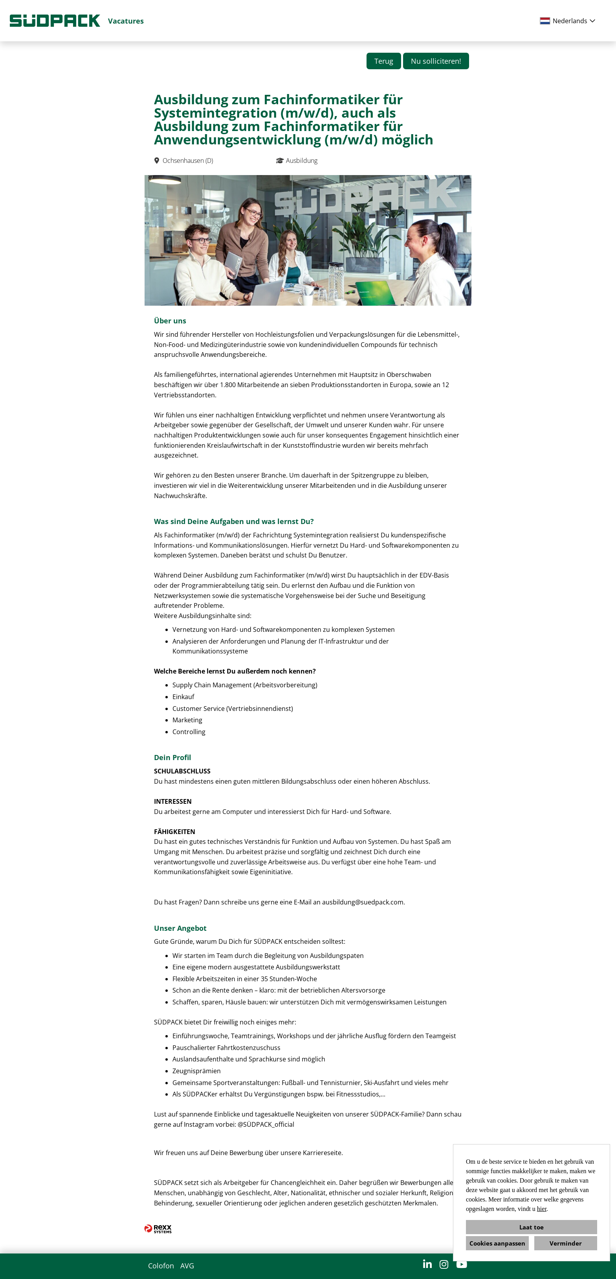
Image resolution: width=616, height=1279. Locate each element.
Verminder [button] (566, 1243)
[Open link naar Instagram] (444, 1264)
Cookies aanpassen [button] (497, 1243)
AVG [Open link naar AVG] (187, 1265)
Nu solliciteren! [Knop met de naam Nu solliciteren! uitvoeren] (436, 61)
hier (541, 1208)
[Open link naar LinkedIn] (427, 1264)
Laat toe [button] (531, 1227)
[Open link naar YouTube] (461, 1264)
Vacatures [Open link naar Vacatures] (126, 21)
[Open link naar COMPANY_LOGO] (55, 20)
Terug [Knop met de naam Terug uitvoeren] (383, 61)
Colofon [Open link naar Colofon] (161, 1265)
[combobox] (569, 21)
